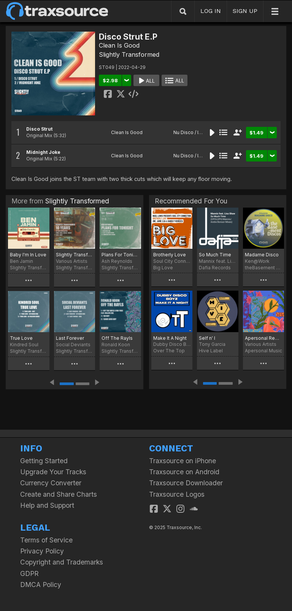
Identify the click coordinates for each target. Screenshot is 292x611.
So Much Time (215, 255)
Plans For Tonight (120, 255)
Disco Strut (39, 129)
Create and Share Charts (58, 494)
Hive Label (211, 350)
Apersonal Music (263, 350)
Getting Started (44, 461)
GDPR (29, 573)
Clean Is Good (119, 45)
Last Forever (70, 338)
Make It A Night (170, 338)
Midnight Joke (43, 152)
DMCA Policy (40, 585)
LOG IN (210, 10)
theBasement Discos (263, 267)
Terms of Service (46, 540)
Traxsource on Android (184, 472)
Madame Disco (262, 255)
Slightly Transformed (129, 54)
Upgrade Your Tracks (53, 472)
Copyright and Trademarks (61, 562)
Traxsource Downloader (186, 483)
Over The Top (169, 350)
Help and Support (47, 505)
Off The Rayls (117, 338)
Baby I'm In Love (28, 255)
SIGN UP (245, 10)
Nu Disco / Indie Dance (198, 132)
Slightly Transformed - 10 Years (75, 255)
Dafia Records (215, 267)
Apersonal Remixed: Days (263, 338)
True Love (21, 338)
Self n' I (207, 338)
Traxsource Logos (177, 494)
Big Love (163, 267)
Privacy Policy (42, 551)
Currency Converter (50, 483)
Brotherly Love (169, 255)
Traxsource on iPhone (182, 461)
